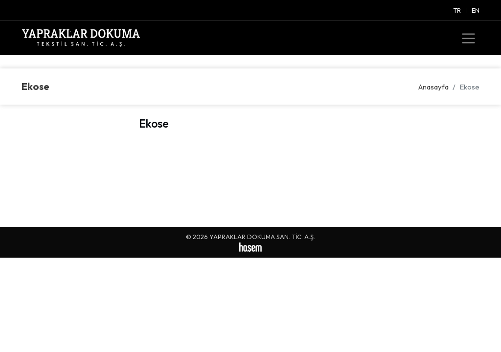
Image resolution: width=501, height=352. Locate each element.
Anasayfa (433, 86)
